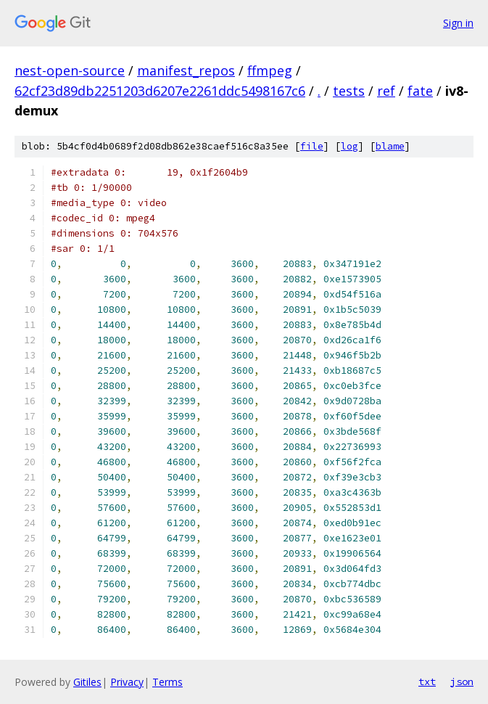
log (349, 146)
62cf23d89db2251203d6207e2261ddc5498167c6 (160, 90)
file (311, 146)
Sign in (458, 23)
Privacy (127, 682)
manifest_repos (186, 70)
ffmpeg (269, 70)
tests (349, 90)
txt (427, 681)
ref (386, 90)
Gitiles (87, 682)
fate (420, 90)
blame (390, 146)
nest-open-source (70, 70)
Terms (167, 682)
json (461, 681)
